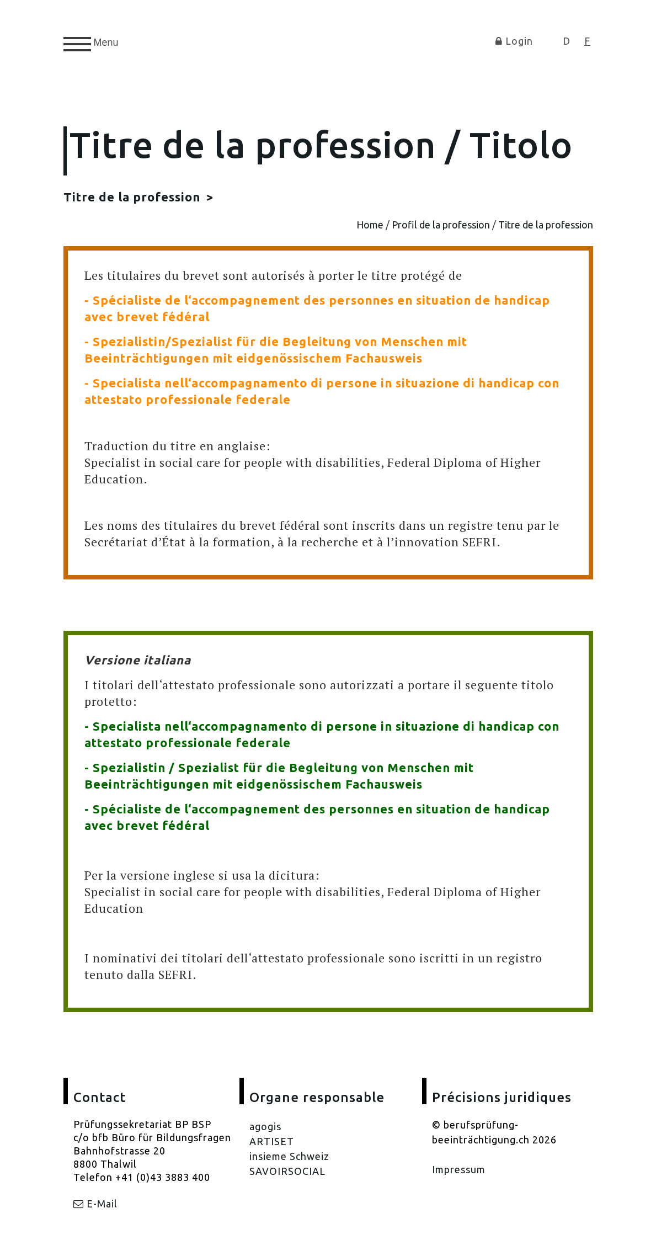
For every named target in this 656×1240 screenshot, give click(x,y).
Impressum (459, 1169)
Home (369, 224)
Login (514, 40)
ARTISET (271, 1141)
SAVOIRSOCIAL (287, 1171)
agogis (265, 1126)
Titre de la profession (133, 197)
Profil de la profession (441, 224)
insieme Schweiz (289, 1156)
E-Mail (95, 1203)
